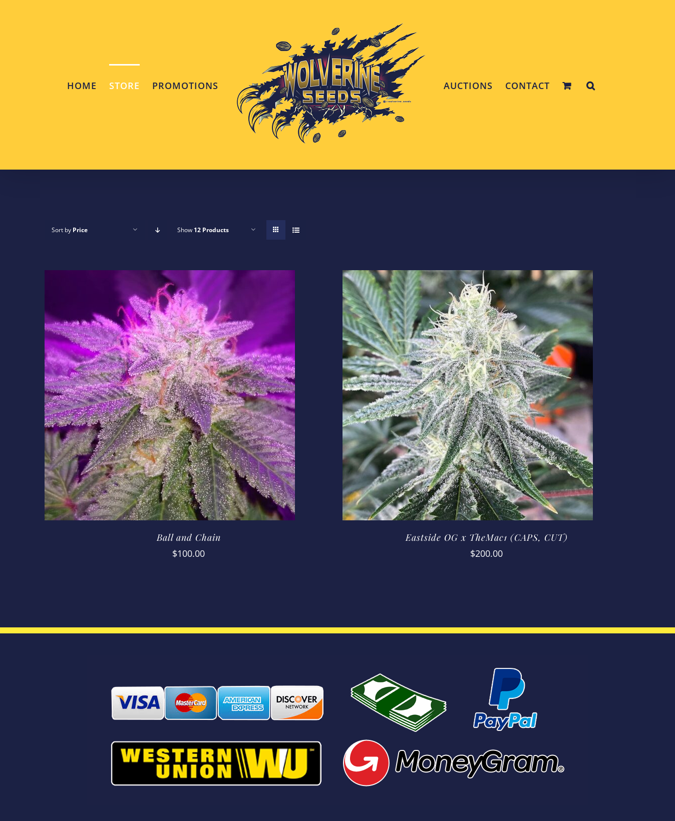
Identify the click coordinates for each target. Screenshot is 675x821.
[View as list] (295, 230)
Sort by (70, 230)
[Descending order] (157, 230)
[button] (590, 85)
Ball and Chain (189, 537)
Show (203, 230)
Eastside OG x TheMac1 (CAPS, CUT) (487, 537)
